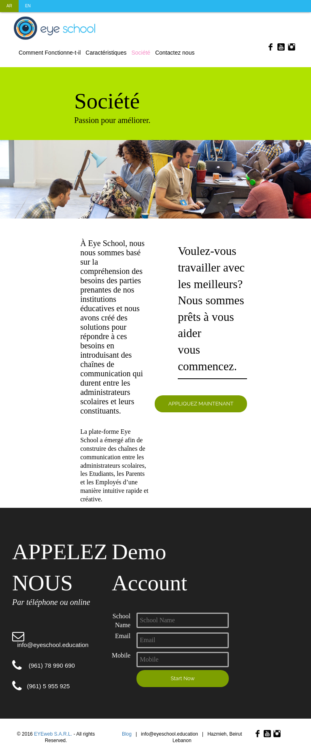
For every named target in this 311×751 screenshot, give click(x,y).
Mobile (121, 655)
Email (122, 635)
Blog (127, 734)
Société (140, 52)
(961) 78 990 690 (43, 665)
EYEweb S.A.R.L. (53, 734)
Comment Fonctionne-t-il (50, 52)
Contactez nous (174, 52)
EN (28, 6)
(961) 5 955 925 (41, 686)
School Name (121, 620)
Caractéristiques (105, 52)
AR (9, 6)
